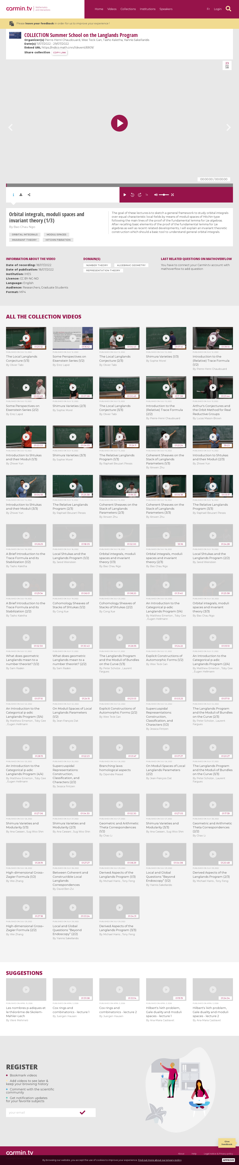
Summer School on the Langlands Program (81, 34)
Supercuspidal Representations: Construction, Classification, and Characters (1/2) (159, 716)
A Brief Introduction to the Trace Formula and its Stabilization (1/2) (25, 558)
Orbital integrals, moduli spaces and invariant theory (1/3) (117, 558)
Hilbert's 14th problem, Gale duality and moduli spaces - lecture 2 (210, 1012)
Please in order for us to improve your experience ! (59, 23)
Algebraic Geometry (131, 265)
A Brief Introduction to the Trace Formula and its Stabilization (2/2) (25, 607)
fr (208, 9)
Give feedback (227, 1142)
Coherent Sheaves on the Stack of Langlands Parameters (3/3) (165, 508)
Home (99, 9)
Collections (128, 9)
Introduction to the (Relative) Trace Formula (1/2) (211, 360)
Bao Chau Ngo (24, 227)
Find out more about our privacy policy (159, 1160)
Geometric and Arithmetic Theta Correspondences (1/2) (119, 827)
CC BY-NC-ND (29, 278)
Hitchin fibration (58, 239)
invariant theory (24, 239)
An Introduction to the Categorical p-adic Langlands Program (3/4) (24, 712)
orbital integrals (25, 234)
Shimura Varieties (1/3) (162, 356)
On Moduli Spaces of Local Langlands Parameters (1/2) (72, 712)
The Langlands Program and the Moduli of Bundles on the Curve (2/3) (213, 712)
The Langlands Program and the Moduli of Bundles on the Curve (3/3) (213, 770)
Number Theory (97, 265)
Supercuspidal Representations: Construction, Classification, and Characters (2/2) (66, 774)
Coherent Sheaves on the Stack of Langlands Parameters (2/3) (118, 508)
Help (194, 1153)
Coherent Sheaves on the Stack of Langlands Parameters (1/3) (165, 459)
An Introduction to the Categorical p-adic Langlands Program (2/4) (211, 660)
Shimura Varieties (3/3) (69, 455)
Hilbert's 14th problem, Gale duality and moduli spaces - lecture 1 (164, 1012)
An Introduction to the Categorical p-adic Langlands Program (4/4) (24, 770)
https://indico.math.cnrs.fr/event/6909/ (68, 47)
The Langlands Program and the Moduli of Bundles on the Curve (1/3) (119, 660)
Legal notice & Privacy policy (218, 1153)
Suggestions (24, 973)
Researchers (31, 287)
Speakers (166, 9)
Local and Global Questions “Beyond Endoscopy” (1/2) (160, 876)
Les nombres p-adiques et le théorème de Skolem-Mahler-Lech (26, 1012)
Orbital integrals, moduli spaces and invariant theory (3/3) (211, 607)
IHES (27, 274)
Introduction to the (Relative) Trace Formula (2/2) (164, 410)
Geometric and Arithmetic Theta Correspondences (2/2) (212, 827)
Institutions (147, 9)
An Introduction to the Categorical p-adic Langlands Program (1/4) (164, 607)
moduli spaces (56, 234)
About (181, 1153)
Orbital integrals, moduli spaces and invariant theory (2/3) (164, 558)
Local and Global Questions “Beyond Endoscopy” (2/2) (67, 930)
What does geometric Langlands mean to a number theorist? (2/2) (70, 660)
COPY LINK (59, 52)
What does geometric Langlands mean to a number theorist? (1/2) (22, 660)
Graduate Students (54, 287)
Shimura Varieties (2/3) (69, 406)
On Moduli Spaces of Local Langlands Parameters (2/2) (165, 770)
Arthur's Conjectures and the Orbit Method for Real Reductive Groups (212, 410)
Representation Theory (103, 270)
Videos (111, 9)
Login (218, 9)
